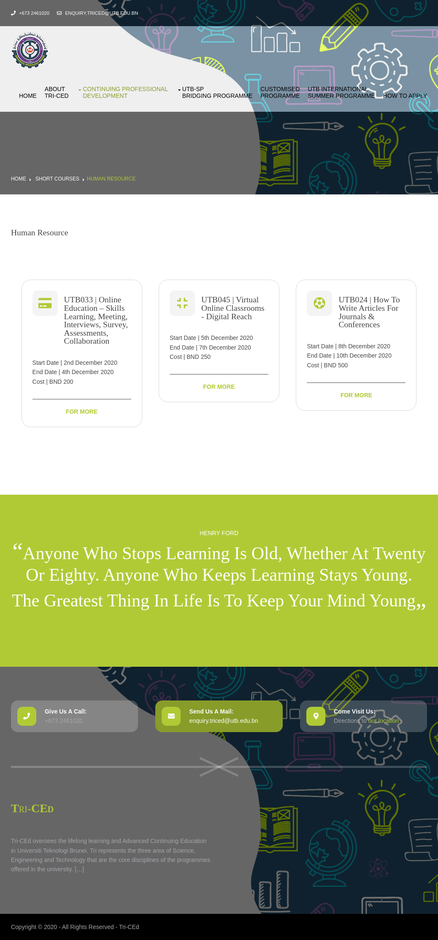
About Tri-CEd (57, 92)
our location (383, 720)
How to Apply (405, 95)
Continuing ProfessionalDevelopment (125, 92)
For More (81, 411)
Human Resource (111, 179)
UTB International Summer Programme (341, 92)
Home (28, 95)
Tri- (32, 808)
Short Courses (57, 179)
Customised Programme (280, 92)
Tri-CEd (129, 927)
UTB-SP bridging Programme (217, 92)
